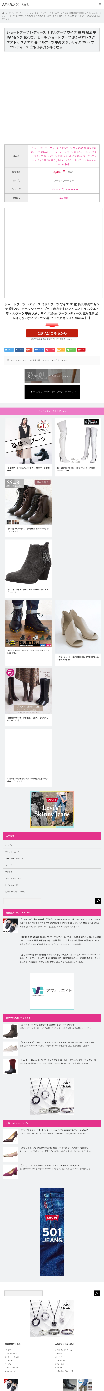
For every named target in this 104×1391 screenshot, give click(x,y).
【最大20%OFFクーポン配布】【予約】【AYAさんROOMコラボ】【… (27, 719)
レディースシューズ (49, 360)
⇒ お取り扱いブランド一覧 (64, 1371)
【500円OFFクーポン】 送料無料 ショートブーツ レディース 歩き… (28, 530)
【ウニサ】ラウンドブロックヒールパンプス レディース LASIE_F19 (49, 1165)
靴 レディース (63, 360)
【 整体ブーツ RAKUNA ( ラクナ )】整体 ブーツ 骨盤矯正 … (28, 469)
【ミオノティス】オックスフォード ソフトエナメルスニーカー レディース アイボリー (57, 1042)
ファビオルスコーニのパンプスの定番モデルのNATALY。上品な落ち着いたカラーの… (54, 1133)
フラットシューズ (12, 852)
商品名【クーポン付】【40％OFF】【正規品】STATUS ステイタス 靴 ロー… (50, 927)
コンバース (58, 1357)
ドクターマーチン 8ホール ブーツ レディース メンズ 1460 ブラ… (28, 651)
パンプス (8, 845)
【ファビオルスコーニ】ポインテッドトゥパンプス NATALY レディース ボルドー (55, 1130)
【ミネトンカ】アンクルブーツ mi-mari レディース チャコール (27, 591)
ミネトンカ (58, 1367)
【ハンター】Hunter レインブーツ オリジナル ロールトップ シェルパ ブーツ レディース (58, 1060)
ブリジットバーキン (61, 1364)
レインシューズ (11, 885)
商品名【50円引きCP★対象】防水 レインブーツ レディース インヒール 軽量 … (51, 944)
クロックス (58, 1353)
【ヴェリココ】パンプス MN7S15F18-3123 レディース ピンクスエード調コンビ (54, 1148)
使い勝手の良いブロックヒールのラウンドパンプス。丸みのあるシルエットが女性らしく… (56, 1169)
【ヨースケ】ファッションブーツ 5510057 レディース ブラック (47, 1025)
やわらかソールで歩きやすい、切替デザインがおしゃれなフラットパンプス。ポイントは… (56, 1151)
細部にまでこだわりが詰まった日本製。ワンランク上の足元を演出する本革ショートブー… (56, 1028)
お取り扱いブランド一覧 (15, 892)
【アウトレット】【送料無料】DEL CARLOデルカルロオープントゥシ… (78, 658)
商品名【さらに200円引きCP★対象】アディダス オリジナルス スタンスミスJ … (52, 962)
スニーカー (9, 865)
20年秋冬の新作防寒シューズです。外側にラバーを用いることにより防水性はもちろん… (55, 1063)
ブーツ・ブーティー (18, 360)
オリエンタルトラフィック (64, 1350)
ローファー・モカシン (14, 859)
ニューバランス (60, 1360)
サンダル (8, 872)
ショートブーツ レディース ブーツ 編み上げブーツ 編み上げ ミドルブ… (27, 780)
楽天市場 (63, 198)
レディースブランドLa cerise (63, 189)
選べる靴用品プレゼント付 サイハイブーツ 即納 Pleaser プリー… (76, 469)
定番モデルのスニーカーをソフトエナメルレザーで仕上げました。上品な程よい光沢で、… (56, 1046)
